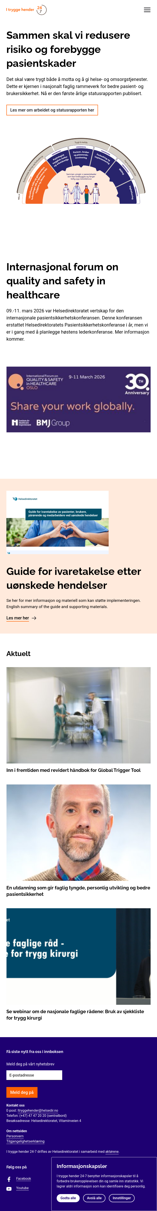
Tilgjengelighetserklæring (25, 1141)
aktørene (112, 1152)
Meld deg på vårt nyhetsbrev (30, 1064)
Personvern (15, 1136)
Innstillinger (122, 1198)
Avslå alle (94, 1198)
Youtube (22, 1188)
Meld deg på (22, 1092)
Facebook (23, 1179)
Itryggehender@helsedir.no (38, 1110)
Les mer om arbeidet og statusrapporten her (52, 110)
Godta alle (68, 1198)
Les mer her (17, 617)
